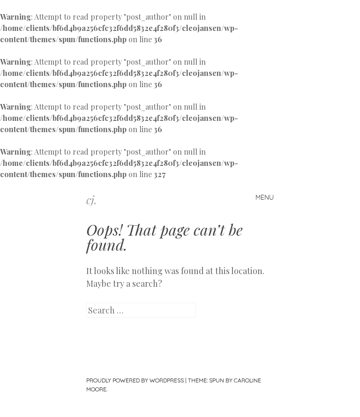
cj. (91, 199)
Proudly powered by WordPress (135, 380)
